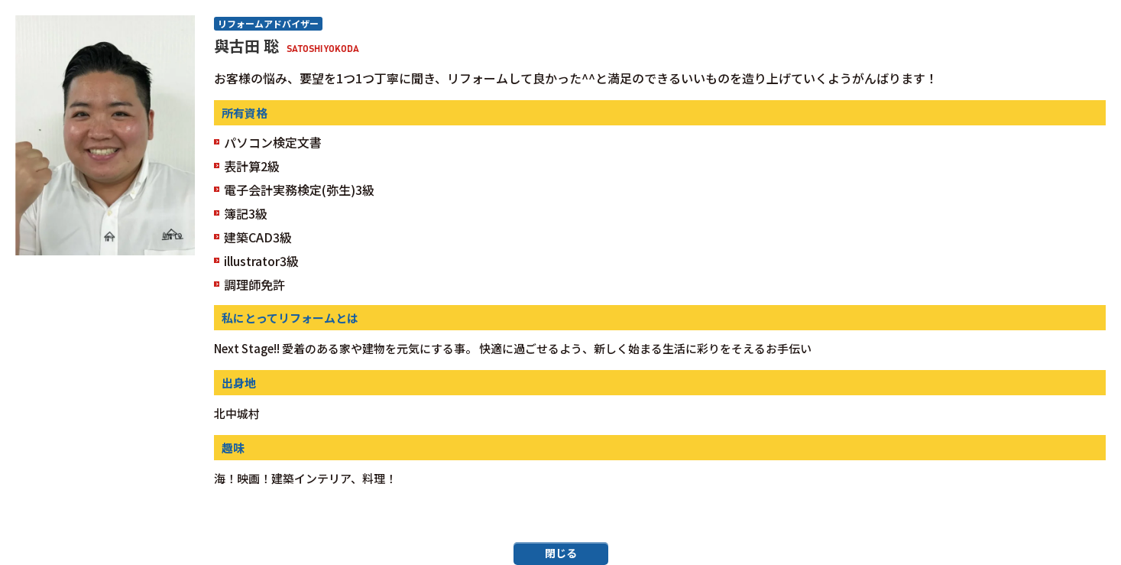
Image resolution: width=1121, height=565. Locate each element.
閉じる (561, 552)
